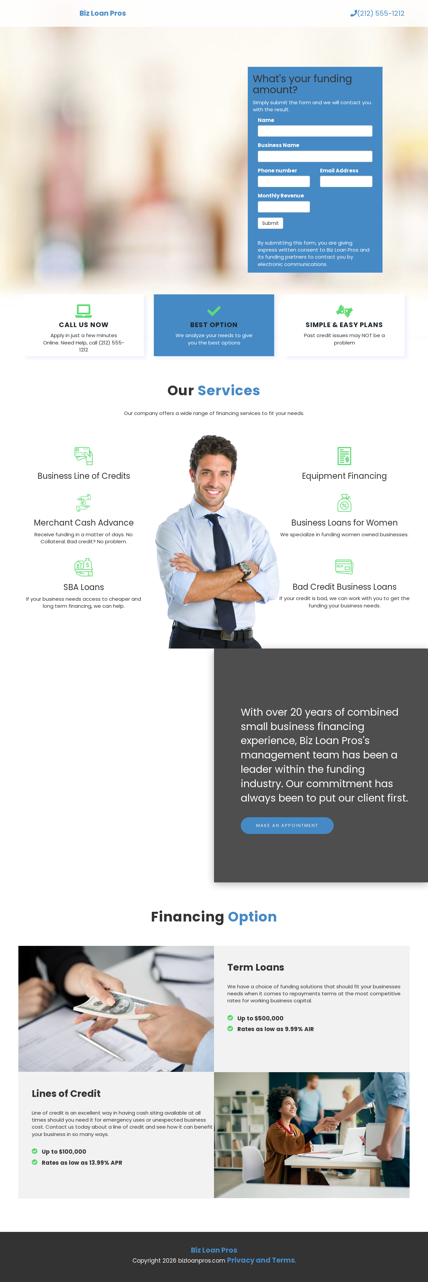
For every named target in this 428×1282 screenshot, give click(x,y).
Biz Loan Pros (103, 13)
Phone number (277, 170)
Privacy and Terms (261, 1260)
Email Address (339, 170)
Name (266, 120)
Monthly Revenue (281, 195)
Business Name (278, 145)
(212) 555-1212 (377, 13)
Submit (270, 223)
